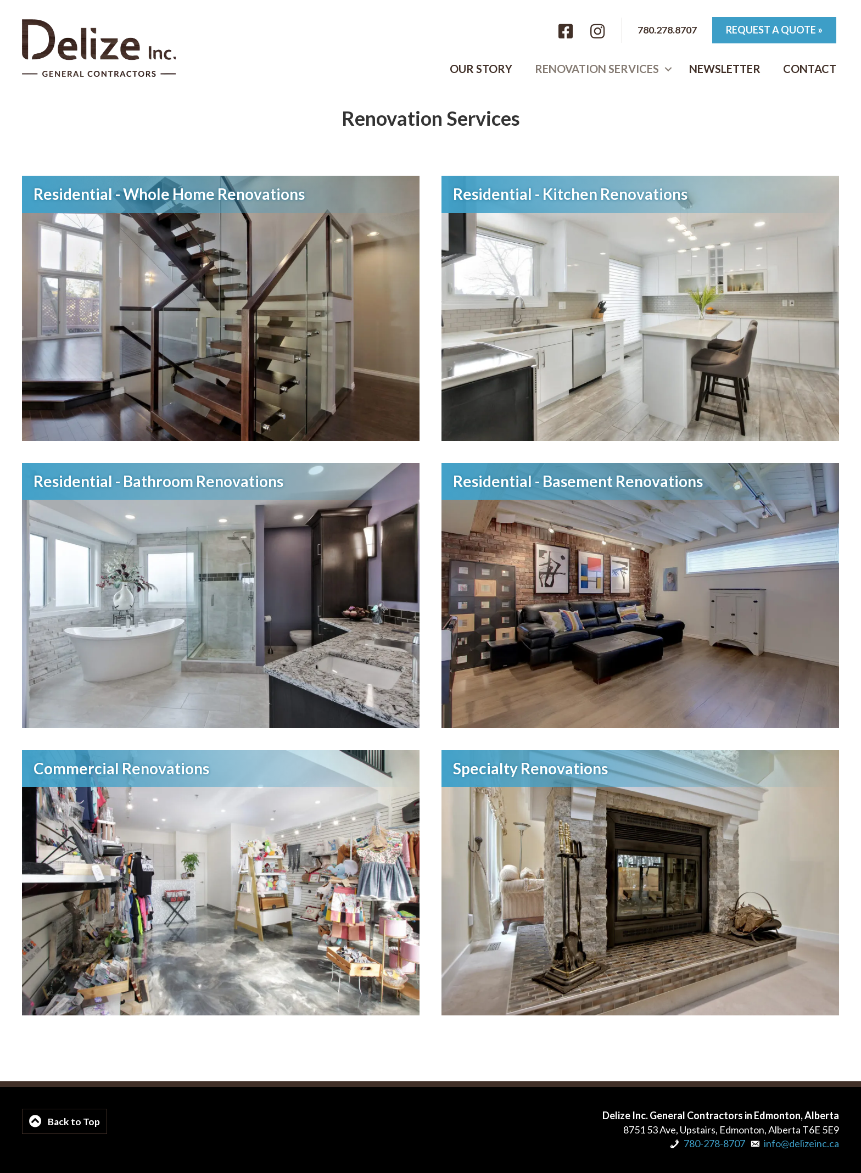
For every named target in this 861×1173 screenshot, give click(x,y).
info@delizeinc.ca (801, 1143)
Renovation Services (597, 69)
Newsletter (725, 69)
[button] (668, 69)
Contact (809, 69)
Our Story (481, 69)
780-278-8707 (714, 1143)
